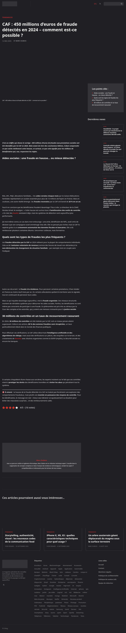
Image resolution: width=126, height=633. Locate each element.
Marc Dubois (21, 41)
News (105, 127)
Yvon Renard (9, 547)
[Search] (121, 4)
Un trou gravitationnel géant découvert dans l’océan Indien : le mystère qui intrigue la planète (111, 203)
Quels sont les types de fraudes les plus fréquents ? (105, 99)
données (18, 338)
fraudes (16, 213)
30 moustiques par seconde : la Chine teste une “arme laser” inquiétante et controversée (112, 185)
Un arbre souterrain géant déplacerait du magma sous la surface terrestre (103, 539)
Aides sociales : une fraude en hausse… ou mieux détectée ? (103, 94)
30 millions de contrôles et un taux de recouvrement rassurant (105, 104)
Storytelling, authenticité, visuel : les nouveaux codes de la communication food (20, 539)
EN (95, 4)
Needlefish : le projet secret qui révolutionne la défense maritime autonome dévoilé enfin (112, 132)
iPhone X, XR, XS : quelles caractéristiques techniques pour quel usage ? (62, 539)
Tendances (7, 17)
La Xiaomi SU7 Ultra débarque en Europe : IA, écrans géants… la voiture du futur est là (112, 167)
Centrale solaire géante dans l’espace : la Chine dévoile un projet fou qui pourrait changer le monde (112, 149)
